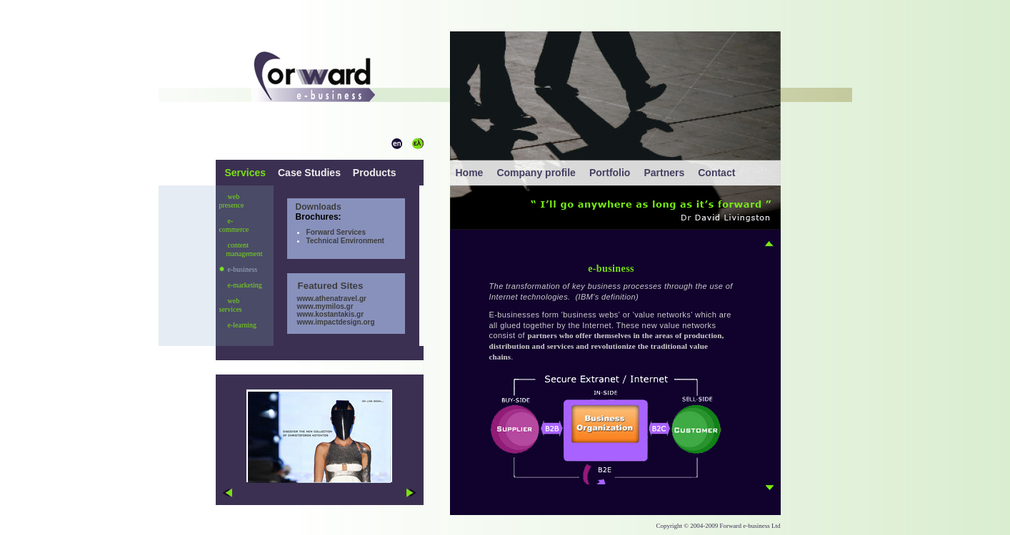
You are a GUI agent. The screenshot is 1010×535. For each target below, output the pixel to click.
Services (247, 172)
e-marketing (240, 285)
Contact (716, 172)
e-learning (238, 325)
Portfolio (610, 172)
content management (241, 249)
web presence (231, 201)
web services (230, 305)
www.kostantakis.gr (325, 314)
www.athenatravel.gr (326, 298)
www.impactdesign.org (331, 322)
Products (373, 172)
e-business (238, 269)
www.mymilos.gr (320, 306)
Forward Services (336, 232)
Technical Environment (345, 241)
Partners (664, 172)
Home (470, 172)
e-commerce (234, 225)
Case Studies (309, 172)
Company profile (535, 172)
